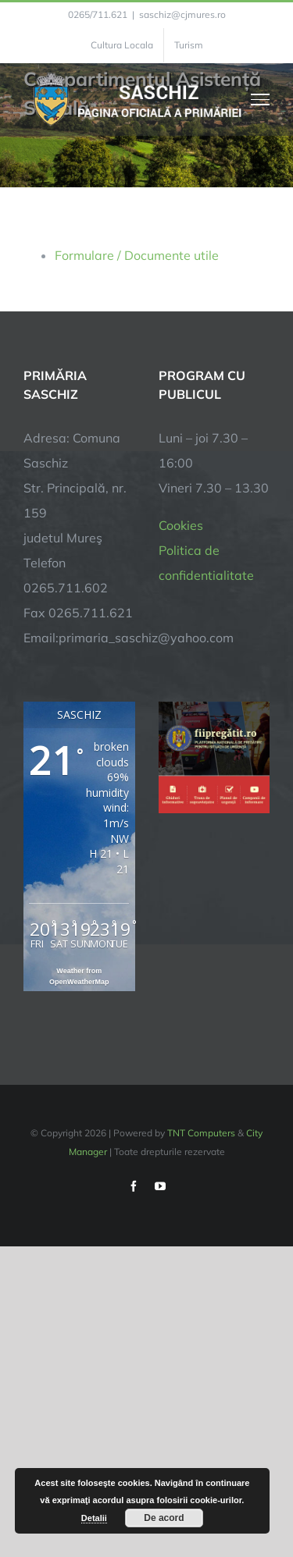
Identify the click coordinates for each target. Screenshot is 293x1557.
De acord (164, 1518)
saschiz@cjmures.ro (182, 14)
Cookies (181, 525)
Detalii (94, 1518)
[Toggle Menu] (261, 99)
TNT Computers (201, 1133)
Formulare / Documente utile (137, 255)
